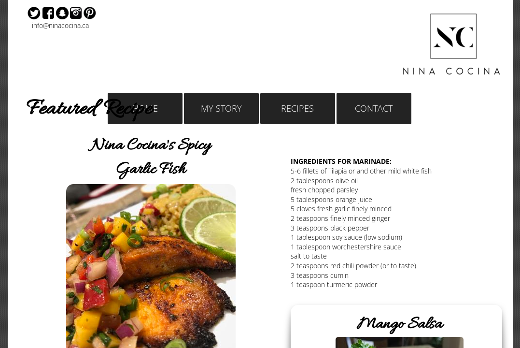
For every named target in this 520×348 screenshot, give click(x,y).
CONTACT (374, 108)
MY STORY (221, 108)
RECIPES (297, 108)
